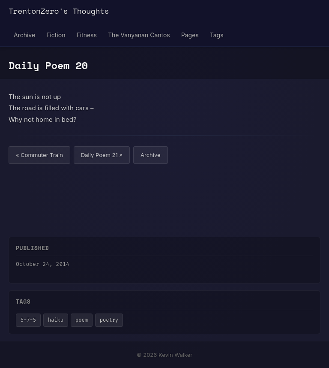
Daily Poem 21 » (102, 154)
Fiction (55, 35)
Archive (24, 35)
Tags (217, 35)
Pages (190, 35)
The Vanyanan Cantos (139, 35)
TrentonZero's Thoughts (59, 10)
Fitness (86, 35)
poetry (109, 320)
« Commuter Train (39, 154)
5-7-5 (28, 320)
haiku (55, 320)
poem (81, 320)
